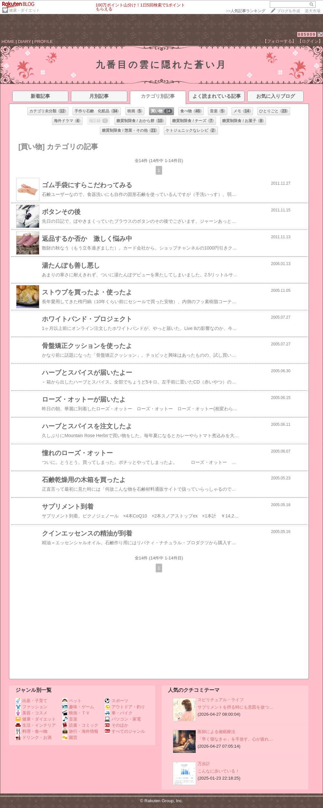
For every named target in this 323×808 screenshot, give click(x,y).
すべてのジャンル (125, 731)
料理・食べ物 (31, 731)
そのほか (116, 725)
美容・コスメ (31, 713)
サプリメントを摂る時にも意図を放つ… (235, 707)
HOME (8, 41)
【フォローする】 (279, 41)
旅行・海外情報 (80, 731)
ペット (72, 700)
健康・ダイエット (24, 10)
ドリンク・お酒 (33, 737)
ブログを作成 (288, 11)
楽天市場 (312, 11)
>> (245, 11)
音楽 (69, 719)
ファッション (31, 706)
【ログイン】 (310, 41)
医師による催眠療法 (216, 731)
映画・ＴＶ (76, 713)
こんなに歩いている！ (219, 771)
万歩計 (204, 763)
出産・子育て (31, 700)
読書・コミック (80, 725)
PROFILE (43, 41)
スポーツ (116, 700)
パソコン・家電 (123, 719)
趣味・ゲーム (78, 706)
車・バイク (118, 713)
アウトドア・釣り (125, 706)
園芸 (69, 737)
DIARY (24, 41)
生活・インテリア (35, 725)
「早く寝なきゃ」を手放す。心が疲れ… (235, 739)
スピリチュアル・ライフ (221, 699)
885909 (307, 34)
